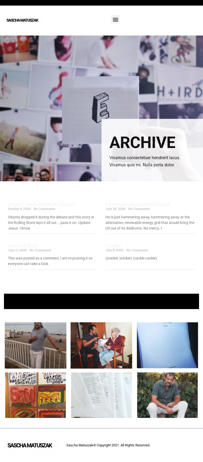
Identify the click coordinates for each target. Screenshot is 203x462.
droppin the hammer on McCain (41, 204)
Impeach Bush (23, 245)
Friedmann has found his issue (137, 204)
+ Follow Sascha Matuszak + (101, 301)
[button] (115, 19)
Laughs (113, 245)
